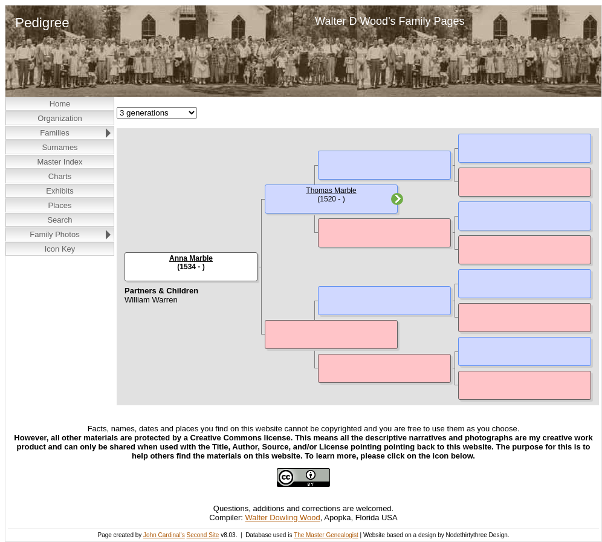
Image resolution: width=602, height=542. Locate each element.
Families (54, 132)
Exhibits (60, 190)
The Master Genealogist (326, 535)
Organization (59, 118)
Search (59, 219)
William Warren (151, 299)
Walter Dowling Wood (282, 517)
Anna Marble (191, 258)
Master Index (59, 161)
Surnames (59, 147)
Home (60, 103)
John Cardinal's (164, 535)
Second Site (202, 535)
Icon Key (60, 248)
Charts (59, 176)
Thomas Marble (331, 190)
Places (59, 205)
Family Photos (54, 234)
